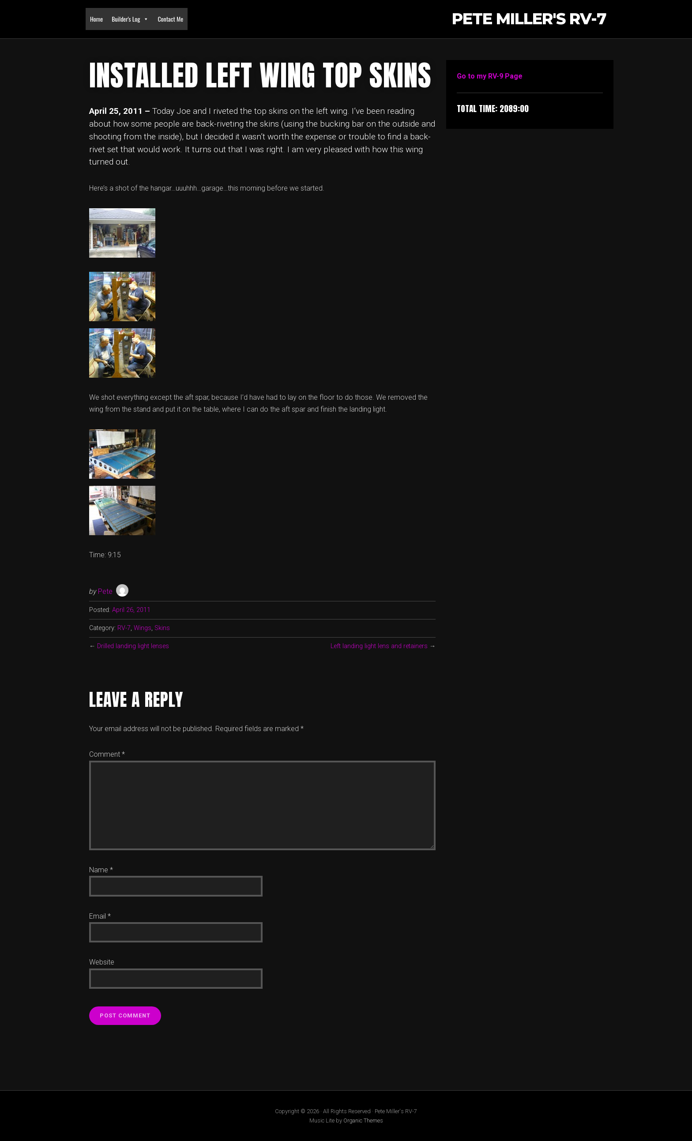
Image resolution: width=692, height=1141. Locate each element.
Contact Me (170, 18)
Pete (105, 591)
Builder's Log (130, 18)
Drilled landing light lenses (133, 646)
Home (96, 18)
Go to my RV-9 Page (490, 76)
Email (100, 916)
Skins (162, 628)
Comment (107, 754)
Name (101, 870)
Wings (142, 628)
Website (101, 962)
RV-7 (124, 628)
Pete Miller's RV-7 (529, 19)
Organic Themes (363, 1120)
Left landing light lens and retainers (379, 646)
